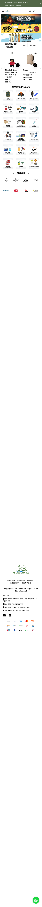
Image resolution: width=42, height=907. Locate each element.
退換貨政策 (21, 580)
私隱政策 (30, 580)
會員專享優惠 (26, 583)
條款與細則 (11, 580)
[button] (21, 21)
